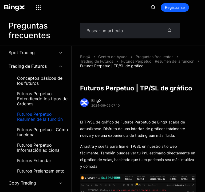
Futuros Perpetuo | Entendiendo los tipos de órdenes (42, 98)
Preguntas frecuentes (154, 56)
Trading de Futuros (36, 66)
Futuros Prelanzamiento (41, 171)
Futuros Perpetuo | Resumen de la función (40, 117)
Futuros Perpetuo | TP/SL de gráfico (111, 65)
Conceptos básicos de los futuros (39, 81)
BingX (85, 56)
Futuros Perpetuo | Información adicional (39, 148)
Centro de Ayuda (113, 56)
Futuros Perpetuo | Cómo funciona (42, 132)
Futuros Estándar (34, 160)
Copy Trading (36, 183)
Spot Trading (36, 52)
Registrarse (175, 7)
